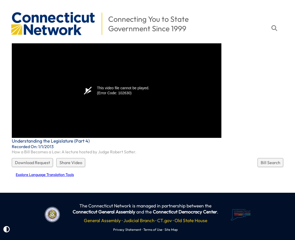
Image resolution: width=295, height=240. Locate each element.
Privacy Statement (127, 229)
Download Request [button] (32, 162)
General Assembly (102, 220)
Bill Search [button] (270, 162)
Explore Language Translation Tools (45, 174)
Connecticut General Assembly (104, 212)
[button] (8, 9)
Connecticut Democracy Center (185, 212)
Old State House (190, 220)
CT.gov (164, 220)
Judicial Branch (139, 220)
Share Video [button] (70, 162)
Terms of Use (152, 229)
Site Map (171, 229)
